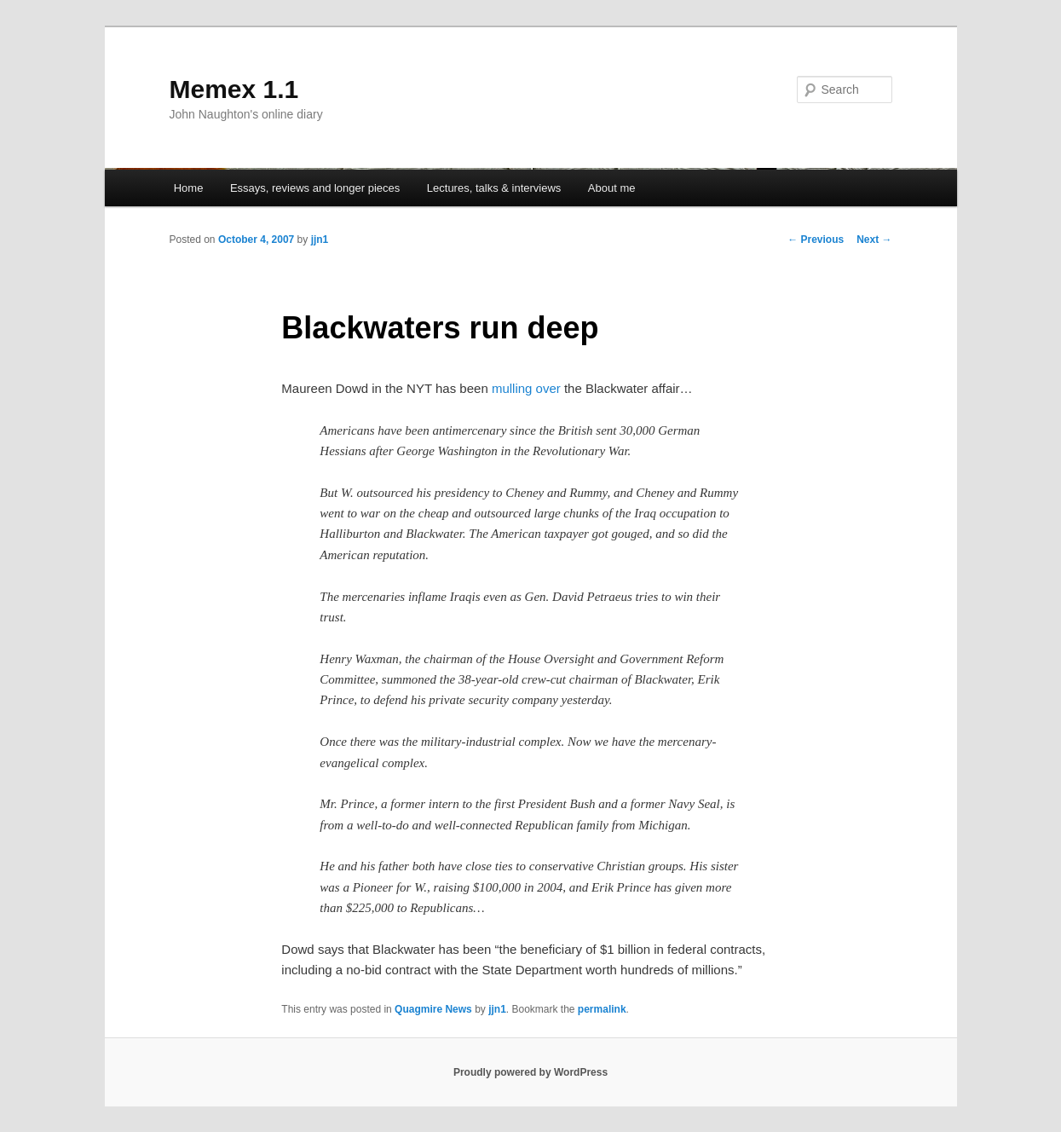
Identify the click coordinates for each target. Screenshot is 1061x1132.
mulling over (526, 388)
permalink (602, 1009)
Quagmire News (433, 1009)
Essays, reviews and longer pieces (315, 188)
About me (612, 188)
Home (189, 188)
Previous (815, 239)
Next (873, 239)
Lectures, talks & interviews (494, 188)
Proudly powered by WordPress (530, 1072)
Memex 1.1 (234, 89)
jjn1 (320, 239)
